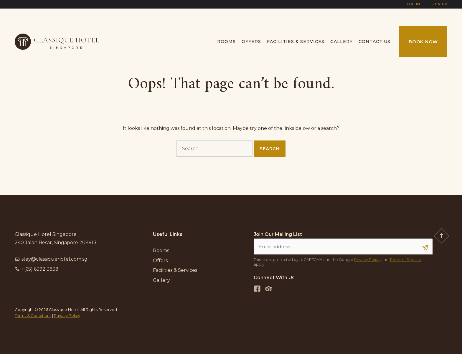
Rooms (226, 41)
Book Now (423, 41)
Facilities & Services (295, 41)
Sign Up (439, 4)
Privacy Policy (367, 259)
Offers (251, 41)
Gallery (341, 41)
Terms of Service (405, 259)
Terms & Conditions (33, 315)
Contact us (374, 41)
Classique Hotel (67, 40)
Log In (413, 4)
